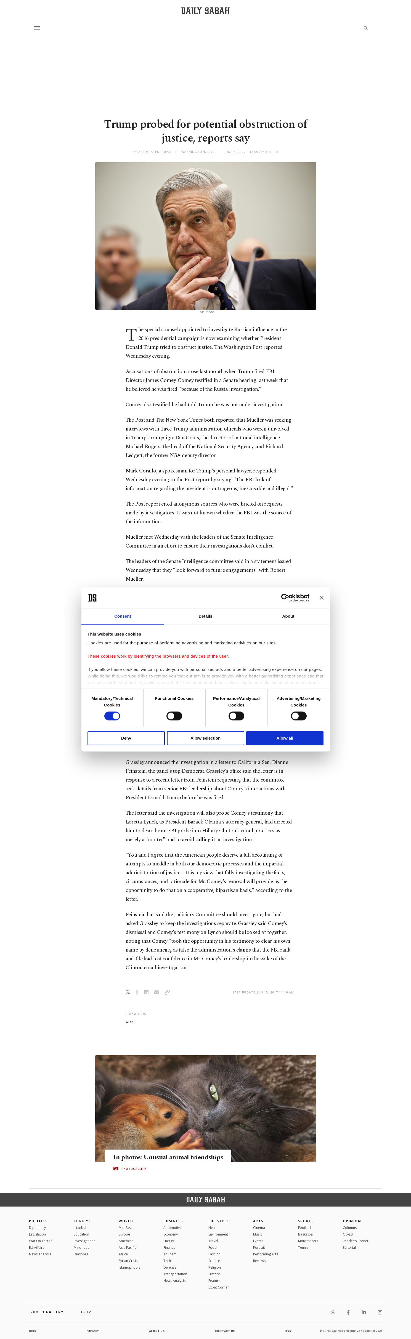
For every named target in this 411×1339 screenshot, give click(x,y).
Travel (213, 1241)
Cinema (259, 1227)
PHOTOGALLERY (134, 1169)
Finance (169, 1247)
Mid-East (125, 1227)
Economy (170, 1234)
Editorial (349, 1247)
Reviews (259, 1260)
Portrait (259, 1247)
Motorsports (308, 1241)
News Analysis (40, 1254)
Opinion (352, 1221)
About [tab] (288, 616)
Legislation (37, 1234)
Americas (126, 1241)
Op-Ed (348, 1234)
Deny (126, 738)
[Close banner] (322, 598)
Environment (218, 1234)
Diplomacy (37, 1227)
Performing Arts (265, 1254)
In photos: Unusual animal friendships (170, 1157)
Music (257, 1234)
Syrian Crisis (128, 1260)
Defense (169, 1267)
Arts (258, 1221)
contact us (225, 1331)
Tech (167, 1260)
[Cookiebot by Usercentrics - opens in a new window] (285, 598)
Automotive (172, 1227)
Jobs (33, 1331)
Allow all (285, 738)
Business (173, 1221)
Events (258, 1241)
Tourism (169, 1254)
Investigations (84, 1241)
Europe (124, 1234)
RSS (288, 1331)
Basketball (306, 1234)
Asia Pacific (127, 1247)
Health (213, 1227)
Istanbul (80, 1227)
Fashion (214, 1254)
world (131, 1022)
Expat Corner (218, 1287)
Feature (214, 1280)
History (214, 1274)
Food (212, 1247)
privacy (93, 1331)
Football (304, 1227)
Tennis (303, 1247)
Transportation (175, 1274)
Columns (350, 1227)
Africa (123, 1254)
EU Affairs (36, 1247)
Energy (168, 1241)
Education (81, 1234)
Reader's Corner (355, 1241)
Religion (214, 1267)
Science (214, 1260)
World (126, 1221)
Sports (306, 1221)
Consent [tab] (122, 616)
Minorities (81, 1247)
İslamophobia (129, 1267)
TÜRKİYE (82, 1221)
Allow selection (205, 738)
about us (157, 1331)
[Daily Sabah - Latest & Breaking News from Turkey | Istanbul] (205, 10)
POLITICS (38, 1221)
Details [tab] (206, 616)
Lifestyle (218, 1221)
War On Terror (40, 1241)
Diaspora (81, 1254)
